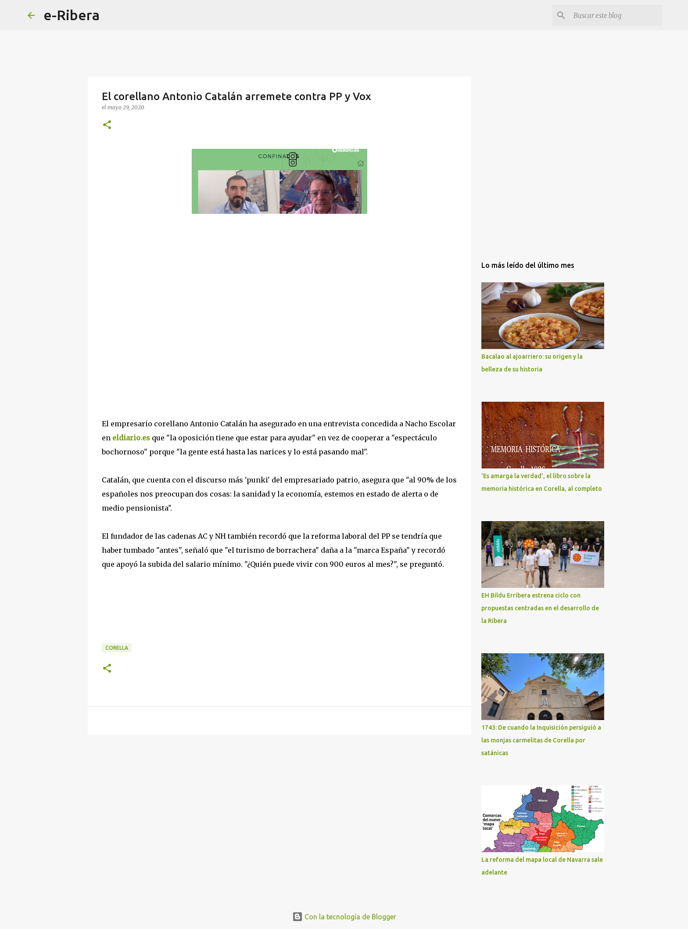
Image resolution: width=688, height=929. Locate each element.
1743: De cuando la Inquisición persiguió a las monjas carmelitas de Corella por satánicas (541, 740)
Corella (116, 648)
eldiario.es (131, 437)
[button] (107, 125)
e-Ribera (71, 15)
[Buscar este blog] (616, 15)
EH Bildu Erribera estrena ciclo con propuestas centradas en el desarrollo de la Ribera (540, 608)
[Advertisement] (167, 315)
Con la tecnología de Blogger (344, 917)
